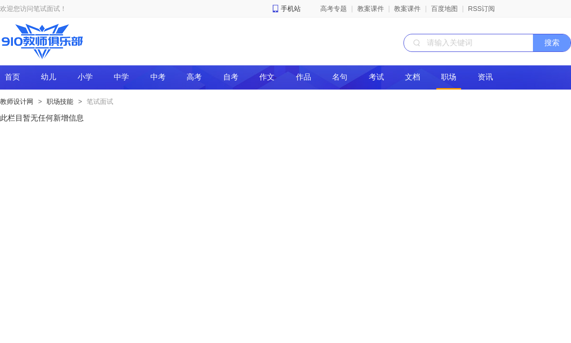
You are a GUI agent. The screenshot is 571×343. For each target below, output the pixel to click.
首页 (12, 77)
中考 (158, 77)
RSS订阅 (481, 8)
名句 (339, 77)
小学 (85, 77)
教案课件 (370, 8)
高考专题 (333, 8)
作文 (267, 77)
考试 (376, 77)
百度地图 (444, 8)
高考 (194, 77)
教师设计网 (16, 101)
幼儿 (48, 77)
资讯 (485, 77)
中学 (121, 77)
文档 (412, 77)
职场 (448, 77)
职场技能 (60, 101)
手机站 (291, 8)
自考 (230, 77)
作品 (303, 77)
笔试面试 (100, 101)
